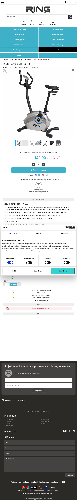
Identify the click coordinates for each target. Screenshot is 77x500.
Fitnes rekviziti (58, 29)
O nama (8, 421)
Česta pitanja (45, 421)
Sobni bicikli (27, 59)
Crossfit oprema (19, 39)
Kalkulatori (45, 419)
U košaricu (14, 284)
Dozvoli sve (63, 271)
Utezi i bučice (19, 34)
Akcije (58, 50)
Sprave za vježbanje (19, 29)
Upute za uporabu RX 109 (40, 308)
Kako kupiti (9, 419)
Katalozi (43, 423)
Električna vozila (19, 45)
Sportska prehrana (19, 50)
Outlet (19, 55)
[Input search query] (15, 17)
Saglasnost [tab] (13, 233)
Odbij (14, 271)
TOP (74, 492)
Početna (5, 59)
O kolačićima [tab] (63, 233)
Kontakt (8, 423)
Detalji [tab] (38, 233)
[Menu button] (2, 2)
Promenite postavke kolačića (45, 494)
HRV (73, 2)
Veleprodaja (9, 425)
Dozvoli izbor (38, 271)
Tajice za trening (57, 45)
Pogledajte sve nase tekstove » (37, 411)
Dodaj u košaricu (38, 170)
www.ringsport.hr (34, 499)
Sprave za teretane (58, 39)
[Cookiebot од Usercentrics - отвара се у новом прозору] (66, 227)
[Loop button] (70, 17)
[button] (72, 103)
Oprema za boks (57, 34)
